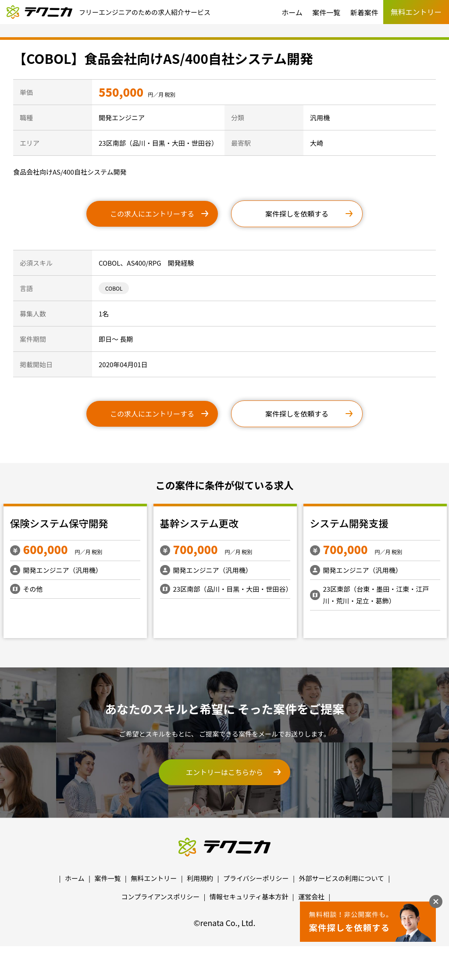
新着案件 (364, 12)
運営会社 (311, 896)
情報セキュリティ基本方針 (249, 896)
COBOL (113, 288)
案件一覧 (326, 12)
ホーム (292, 12)
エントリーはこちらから (224, 772)
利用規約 (200, 878)
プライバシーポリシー (256, 878)
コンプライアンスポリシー (160, 896)
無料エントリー (154, 878)
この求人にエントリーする (152, 213)
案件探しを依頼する (296, 213)
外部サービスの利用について (341, 878)
